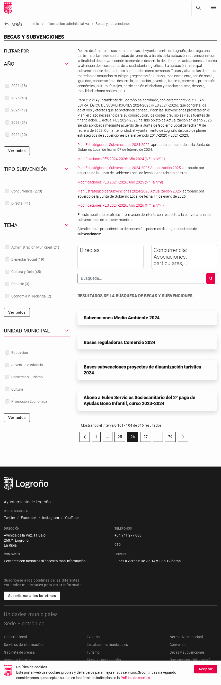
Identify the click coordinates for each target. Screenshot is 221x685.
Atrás (13, 24)
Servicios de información (23, 645)
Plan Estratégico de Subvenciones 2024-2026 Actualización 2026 (129, 191)
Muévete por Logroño (104, 660)
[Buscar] (198, 8)
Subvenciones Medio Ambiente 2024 (122, 317)
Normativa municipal (186, 637)
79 (172, 438)
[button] (37, 64)
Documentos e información (191, 660)
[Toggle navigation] (213, 8)
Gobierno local (15, 637)
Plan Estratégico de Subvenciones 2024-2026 (113, 145)
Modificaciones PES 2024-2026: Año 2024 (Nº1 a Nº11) (121, 159)
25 (121, 438)
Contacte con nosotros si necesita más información (45, 561)
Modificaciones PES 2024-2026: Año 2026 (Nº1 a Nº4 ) (120, 205)
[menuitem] (9, 518)
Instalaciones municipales (107, 645)
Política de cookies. (136, 680)
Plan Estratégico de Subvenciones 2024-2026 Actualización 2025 (129, 168)
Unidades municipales (31, 614)
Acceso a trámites (18, 660)
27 (147, 438)
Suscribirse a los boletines (32, 596)
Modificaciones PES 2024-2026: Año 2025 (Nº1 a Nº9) (120, 182)
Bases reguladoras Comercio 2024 (119, 342)
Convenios (178, 645)
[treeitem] (37, 85)
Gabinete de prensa (19, 652)
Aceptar (206, 671)
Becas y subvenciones (187, 652)
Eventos (93, 637)
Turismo (93, 652)
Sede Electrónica (24, 623)
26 (134, 438)
